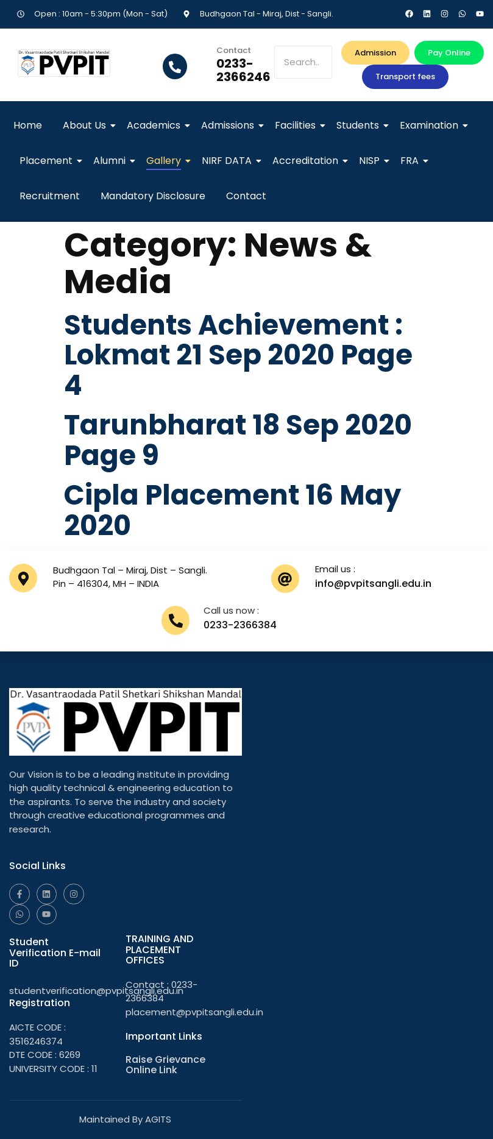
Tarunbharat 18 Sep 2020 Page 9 (239, 440)
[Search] (303, 62)
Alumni (111, 161)
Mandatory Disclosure (153, 196)
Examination (431, 125)
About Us (86, 125)
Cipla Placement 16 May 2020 (232, 510)
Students (359, 125)
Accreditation (307, 161)
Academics (156, 125)
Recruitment (50, 196)
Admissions (229, 125)
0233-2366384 (240, 625)
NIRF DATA (229, 161)
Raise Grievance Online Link (165, 1064)
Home (27, 125)
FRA (411, 161)
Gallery (165, 161)
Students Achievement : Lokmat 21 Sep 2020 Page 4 (239, 355)
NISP (371, 161)
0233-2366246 (243, 70)
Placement (48, 161)
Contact (246, 196)
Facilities (297, 125)
